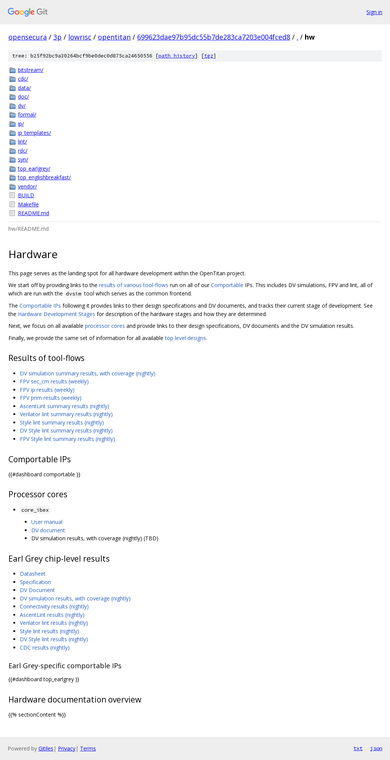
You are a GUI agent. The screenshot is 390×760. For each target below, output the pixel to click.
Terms (88, 748)
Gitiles (45, 748)
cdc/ (23, 78)
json (376, 748)
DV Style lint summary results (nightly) (66, 430)
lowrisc (79, 37)
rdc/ (22, 150)
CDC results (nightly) (45, 647)
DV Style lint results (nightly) (54, 639)
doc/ (23, 96)
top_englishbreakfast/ (44, 177)
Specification (35, 582)
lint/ (22, 141)
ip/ (21, 123)
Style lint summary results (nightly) (62, 422)
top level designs (185, 338)
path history (176, 56)
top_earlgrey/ (34, 168)
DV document (48, 530)
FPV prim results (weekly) (51, 397)
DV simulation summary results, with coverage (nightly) (87, 373)
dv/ (22, 105)
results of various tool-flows (133, 285)
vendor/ (27, 186)
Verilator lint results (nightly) (54, 622)
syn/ (23, 159)
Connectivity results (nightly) (54, 606)
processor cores (105, 325)
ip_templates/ (34, 132)
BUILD (26, 195)
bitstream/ (30, 69)
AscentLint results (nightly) (52, 614)
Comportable (227, 285)
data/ (24, 87)
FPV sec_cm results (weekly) (54, 381)
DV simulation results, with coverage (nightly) (75, 598)
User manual (46, 521)
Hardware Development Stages (56, 314)
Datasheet (33, 573)
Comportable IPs (40, 305)
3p (57, 37)
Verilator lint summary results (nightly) (66, 414)
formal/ (27, 114)
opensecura (27, 37)
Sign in (374, 12)
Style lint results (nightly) (49, 631)
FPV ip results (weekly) (47, 389)
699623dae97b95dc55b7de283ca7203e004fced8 (213, 37)
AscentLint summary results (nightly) (64, 406)
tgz (208, 56)
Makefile (28, 204)
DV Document (37, 590)
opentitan (114, 37)
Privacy (66, 748)
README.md (33, 213)
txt (358, 748)
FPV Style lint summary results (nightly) (67, 438)
